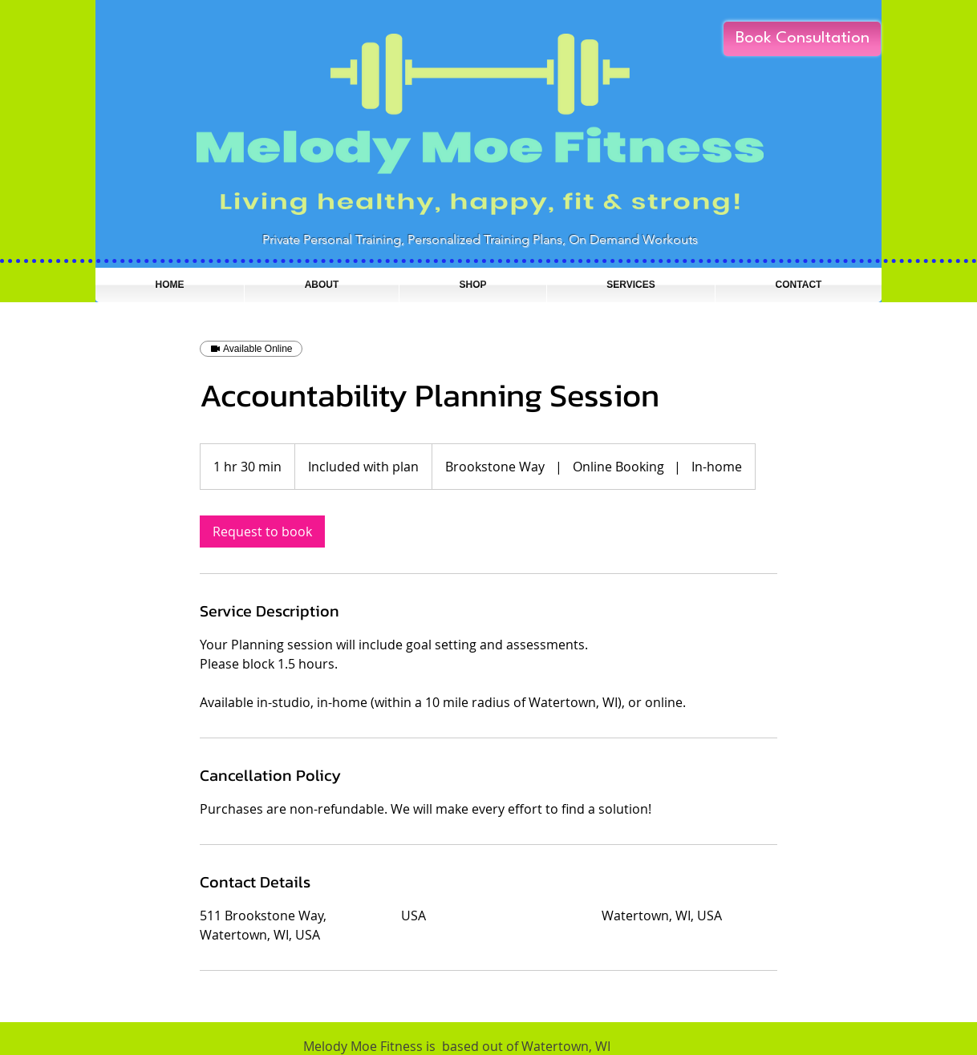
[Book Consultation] (802, 39)
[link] (262, 531)
